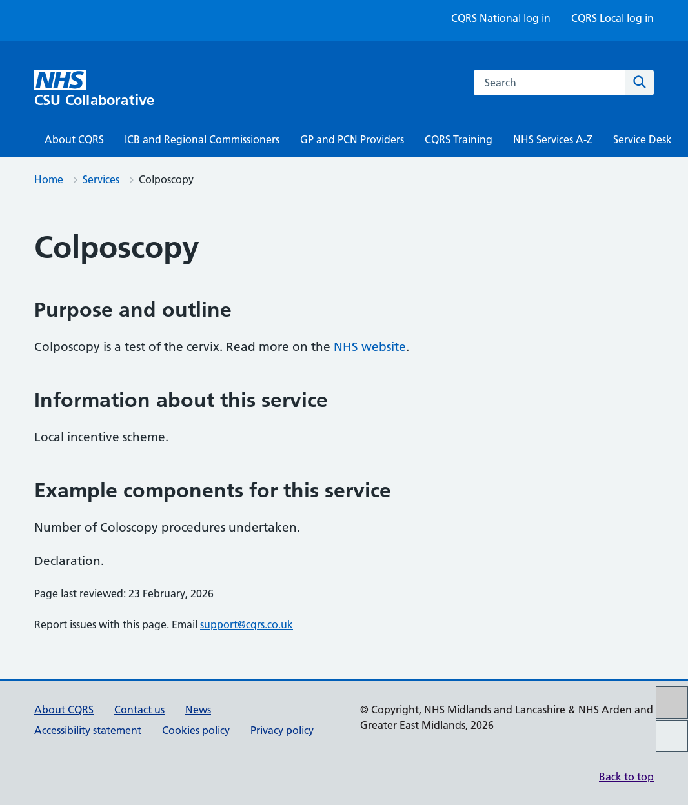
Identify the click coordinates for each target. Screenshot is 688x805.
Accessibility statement (87, 730)
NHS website (370, 346)
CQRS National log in (501, 18)
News (198, 709)
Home (48, 179)
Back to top (626, 776)
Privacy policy (282, 730)
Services (101, 179)
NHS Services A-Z (552, 139)
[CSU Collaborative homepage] (108, 89)
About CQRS (74, 139)
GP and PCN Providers (352, 139)
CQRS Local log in (612, 18)
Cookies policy (196, 730)
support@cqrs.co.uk (246, 624)
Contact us (139, 709)
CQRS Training (458, 139)
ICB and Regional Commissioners (202, 139)
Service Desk (642, 139)
